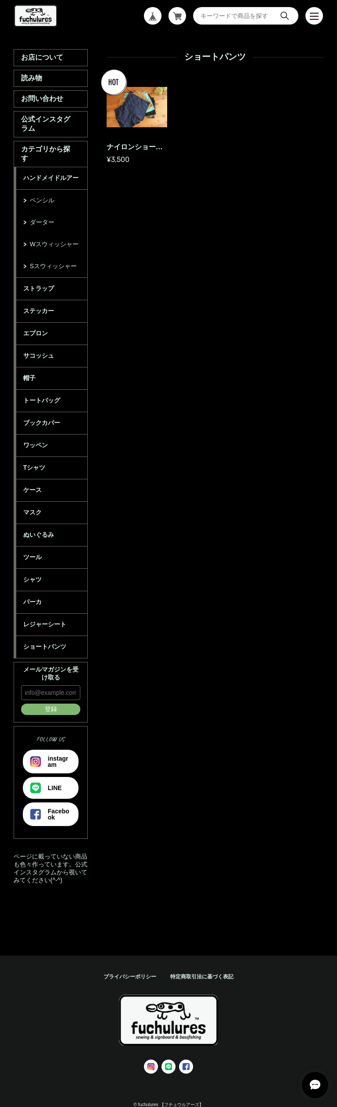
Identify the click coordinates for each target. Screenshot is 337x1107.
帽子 (29, 377)
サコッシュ (38, 355)
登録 (51, 708)
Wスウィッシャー (54, 244)
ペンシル (42, 200)
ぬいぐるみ (38, 534)
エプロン (35, 333)
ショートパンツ (44, 646)
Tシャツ (34, 467)
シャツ (32, 579)
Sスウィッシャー (53, 266)
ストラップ (38, 288)
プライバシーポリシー (130, 977)
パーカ (32, 601)
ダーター (42, 222)
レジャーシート (44, 624)
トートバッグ (41, 400)
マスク (32, 512)
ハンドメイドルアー (51, 177)
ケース (32, 489)
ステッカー (38, 310)
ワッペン (35, 445)
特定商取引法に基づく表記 (201, 977)
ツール (32, 557)
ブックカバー (41, 422)
